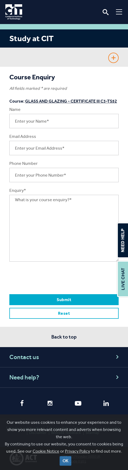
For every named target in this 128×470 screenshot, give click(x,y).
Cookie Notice (46, 451)
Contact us (64, 357)
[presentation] (50, 277)
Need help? (64, 377)
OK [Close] (65, 460)
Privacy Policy (77, 451)
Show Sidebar (113, 58)
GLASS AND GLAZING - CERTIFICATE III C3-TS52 (71, 101)
